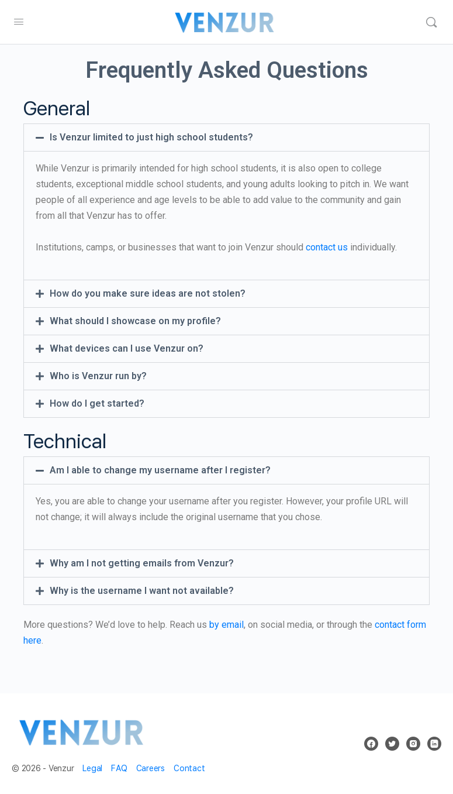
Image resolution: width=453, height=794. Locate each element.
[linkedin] (434, 744)
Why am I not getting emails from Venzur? (142, 563)
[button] (226, 137)
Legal (92, 768)
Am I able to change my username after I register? (160, 470)
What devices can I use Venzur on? (126, 348)
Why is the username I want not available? (142, 590)
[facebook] (371, 744)
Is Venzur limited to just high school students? (151, 137)
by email (226, 624)
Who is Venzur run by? (98, 375)
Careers (150, 768)
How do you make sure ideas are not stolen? (147, 293)
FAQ (119, 768)
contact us (327, 247)
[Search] (431, 22)
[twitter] (392, 744)
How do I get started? (97, 403)
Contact (189, 768)
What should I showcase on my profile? (135, 320)
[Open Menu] (19, 21)
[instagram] (413, 744)
